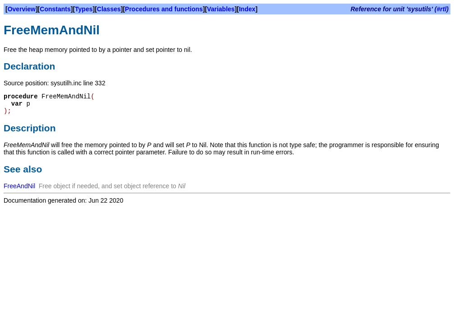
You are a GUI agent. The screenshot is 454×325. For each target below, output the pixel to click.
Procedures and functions (164, 9)
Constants (55, 9)
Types (83, 9)
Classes (109, 9)
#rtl (442, 9)
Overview (22, 9)
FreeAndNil (19, 186)
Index (247, 9)
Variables (221, 9)
